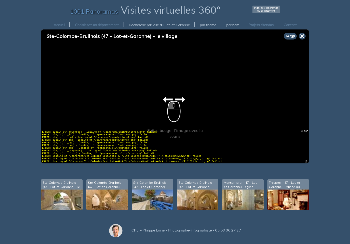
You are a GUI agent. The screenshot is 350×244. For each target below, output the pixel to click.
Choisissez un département (97, 25)
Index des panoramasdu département (266, 9)
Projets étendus (261, 25)
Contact (290, 25)
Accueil (59, 25)
